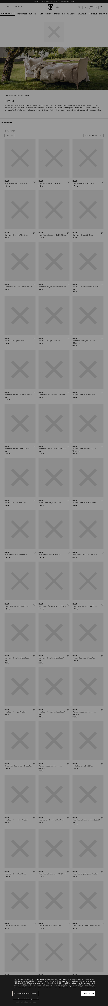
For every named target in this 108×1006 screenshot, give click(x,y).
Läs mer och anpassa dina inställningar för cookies (26, 999)
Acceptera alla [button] (88, 993)
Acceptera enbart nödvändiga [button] (25, 993)
